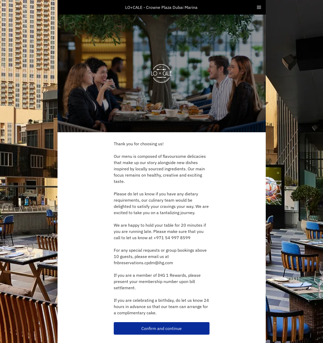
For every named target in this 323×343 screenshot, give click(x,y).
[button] (162, 328)
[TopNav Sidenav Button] (259, 7)
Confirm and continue (161, 328)
